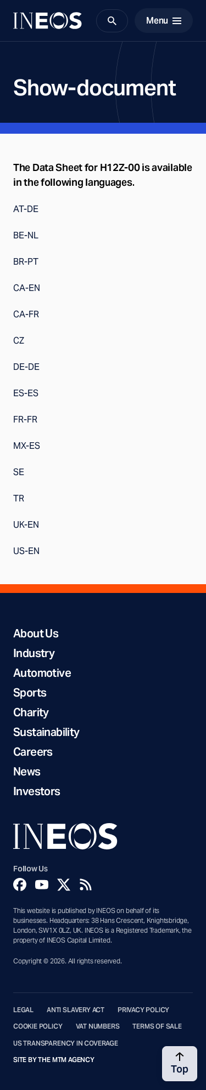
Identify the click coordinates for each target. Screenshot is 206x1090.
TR (18, 498)
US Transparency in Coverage (65, 1043)
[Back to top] (179, 1063)
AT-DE (25, 209)
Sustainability (46, 732)
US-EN (26, 551)
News (27, 771)
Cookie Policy (38, 1026)
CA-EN (26, 288)
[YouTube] (41, 884)
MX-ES (26, 446)
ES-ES (25, 393)
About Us (35, 633)
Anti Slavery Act (75, 1010)
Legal (23, 1010)
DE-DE (26, 367)
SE (18, 472)
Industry (33, 653)
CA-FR (26, 314)
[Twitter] (63, 884)
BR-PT (25, 261)
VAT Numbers (98, 1026)
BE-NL (25, 235)
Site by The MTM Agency (53, 1060)
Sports (29, 692)
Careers (33, 751)
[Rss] (85, 884)
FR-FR (25, 419)
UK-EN (26, 524)
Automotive (42, 672)
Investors (36, 791)
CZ (18, 340)
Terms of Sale (157, 1026)
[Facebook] (19, 884)
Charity (31, 712)
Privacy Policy (143, 1010)
